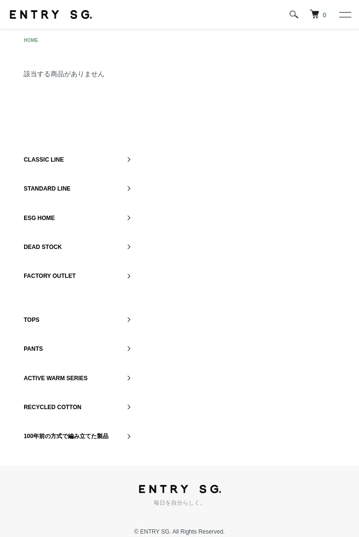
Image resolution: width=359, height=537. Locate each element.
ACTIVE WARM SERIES (56, 378)
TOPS (31, 320)
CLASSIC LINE (44, 159)
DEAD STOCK (43, 247)
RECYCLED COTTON (52, 407)
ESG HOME (39, 218)
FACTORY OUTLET (50, 276)
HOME (31, 40)
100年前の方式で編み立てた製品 (66, 436)
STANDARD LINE (47, 188)
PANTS (33, 348)
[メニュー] (344, 14)
